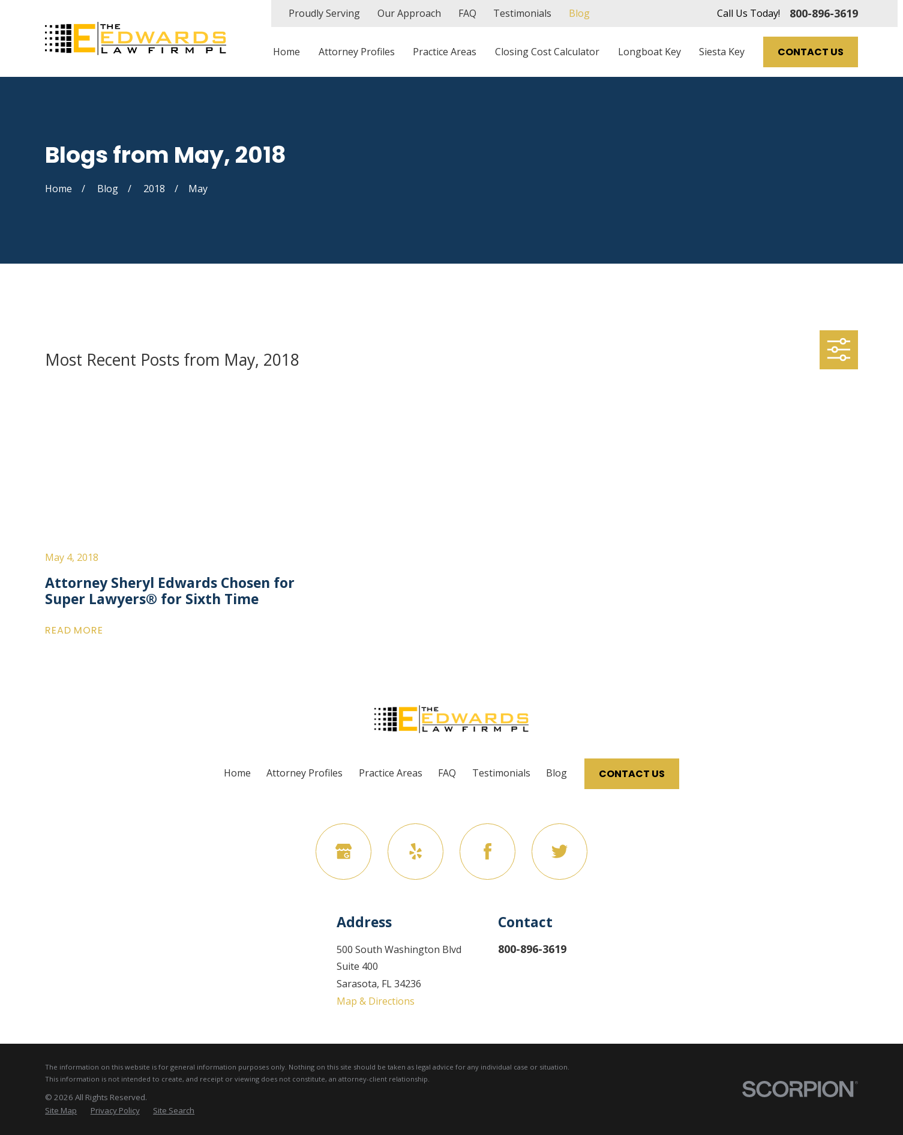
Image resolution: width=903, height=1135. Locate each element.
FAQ (467, 13)
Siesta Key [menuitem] (722, 51)
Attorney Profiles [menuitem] (357, 51)
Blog (579, 13)
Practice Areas (390, 772)
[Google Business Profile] (343, 851)
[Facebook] (487, 851)
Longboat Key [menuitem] (649, 51)
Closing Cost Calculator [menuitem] (547, 51)
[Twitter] (559, 851)
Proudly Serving (324, 13)
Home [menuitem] (286, 51)
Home (237, 772)
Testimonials (522, 13)
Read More (74, 630)
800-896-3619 (824, 13)
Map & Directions (376, 1001)
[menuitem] (61, 1110)
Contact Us (811, 52)
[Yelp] (415, 851)
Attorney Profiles (304, 772)
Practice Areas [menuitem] (444, 51)
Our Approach (409, 13)
